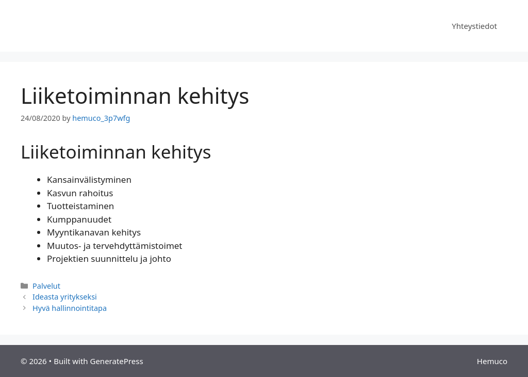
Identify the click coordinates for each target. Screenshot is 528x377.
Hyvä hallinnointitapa (69, 308)
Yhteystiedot (474, 26)
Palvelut (46, 286)
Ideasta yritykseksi (64, 297)
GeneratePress (116, 361)
